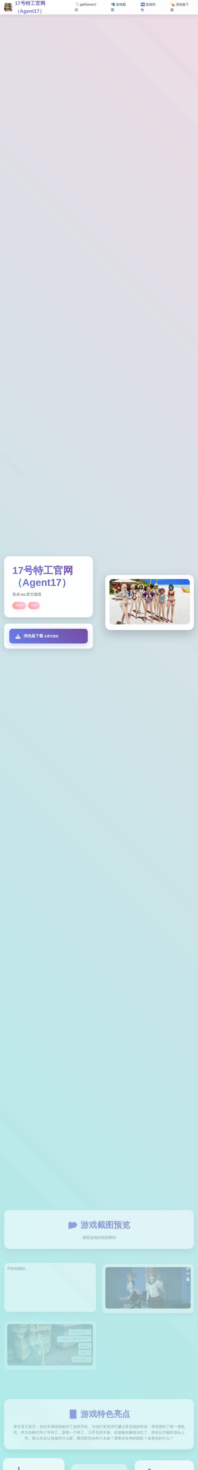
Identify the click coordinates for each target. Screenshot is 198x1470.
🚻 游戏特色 (148, 7)
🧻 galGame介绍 (85, 7)
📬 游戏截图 (118, 7)
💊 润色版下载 (179, 7)
